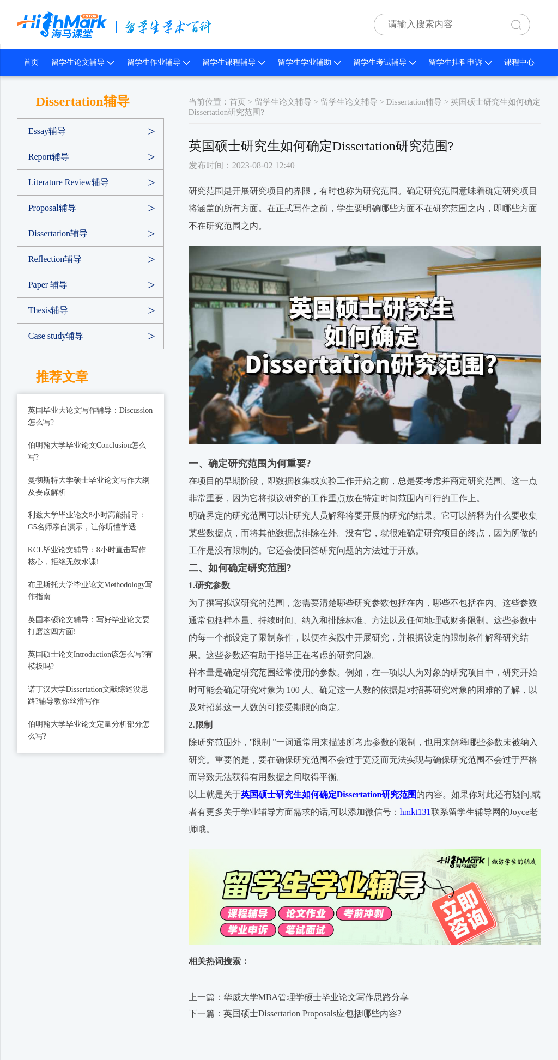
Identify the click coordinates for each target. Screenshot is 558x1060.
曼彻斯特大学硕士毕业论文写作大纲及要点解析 (89, 486)
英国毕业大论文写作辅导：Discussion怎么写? (90, 416)
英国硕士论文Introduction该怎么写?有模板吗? (90, 660)
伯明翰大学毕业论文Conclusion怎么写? (87, 451)
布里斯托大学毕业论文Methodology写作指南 (90, 591)
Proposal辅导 (52, 207)
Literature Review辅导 (68, 182)
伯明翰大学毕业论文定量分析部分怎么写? (89, 730)
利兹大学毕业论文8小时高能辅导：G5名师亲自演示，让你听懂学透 (87, 521)
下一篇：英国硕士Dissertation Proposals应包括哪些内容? (295, 1013)
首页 (31, 62)
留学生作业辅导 (158, 62)
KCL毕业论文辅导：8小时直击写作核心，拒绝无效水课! (87, 556)
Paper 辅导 (48, 284)
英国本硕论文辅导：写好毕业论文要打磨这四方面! (89, 626)
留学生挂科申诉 (460, 62)
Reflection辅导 (55, 259)
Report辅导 (49, 156)
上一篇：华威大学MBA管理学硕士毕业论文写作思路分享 (299, 997)
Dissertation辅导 (58, 233)
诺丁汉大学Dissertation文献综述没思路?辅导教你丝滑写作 (88, 695)
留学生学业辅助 (309, 62)
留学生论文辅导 (82, 62)
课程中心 (519, 62)
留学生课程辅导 (233, 62)
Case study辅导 (56, 335)
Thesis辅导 (48, 310)
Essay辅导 (47, 131)
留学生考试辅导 (384, 62)
